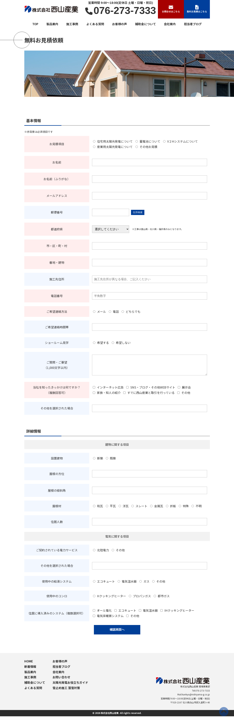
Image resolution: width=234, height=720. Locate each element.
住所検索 (138, 212)
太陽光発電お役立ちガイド (70, 686)
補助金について (145, 24)
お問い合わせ (61, 681)
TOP (35, 24)
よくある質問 (95, 24)
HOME (28, 665)
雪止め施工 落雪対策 (66, 691)
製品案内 (52, 24)
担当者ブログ (193, 24)
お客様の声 (119, 24)
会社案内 (170, 24)
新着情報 (30, 670)
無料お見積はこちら (197, 9)
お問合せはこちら (171, 9)
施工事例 (72, 24)
